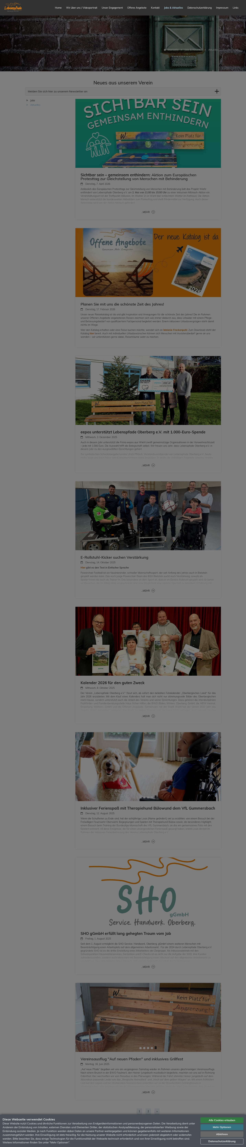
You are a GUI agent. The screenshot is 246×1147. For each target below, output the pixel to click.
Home (58, 7)
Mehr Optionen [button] (222, 1127)
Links (235, 7)
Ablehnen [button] (222, 1134)
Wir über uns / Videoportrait (81, 7)
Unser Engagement (112, 7)
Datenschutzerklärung (199, 7)
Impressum (222, 7)
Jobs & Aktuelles (173, 7)
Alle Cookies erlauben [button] (222, 1120)
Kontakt (155, 7)
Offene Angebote (137, 7)
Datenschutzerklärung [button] (222, 1141)
